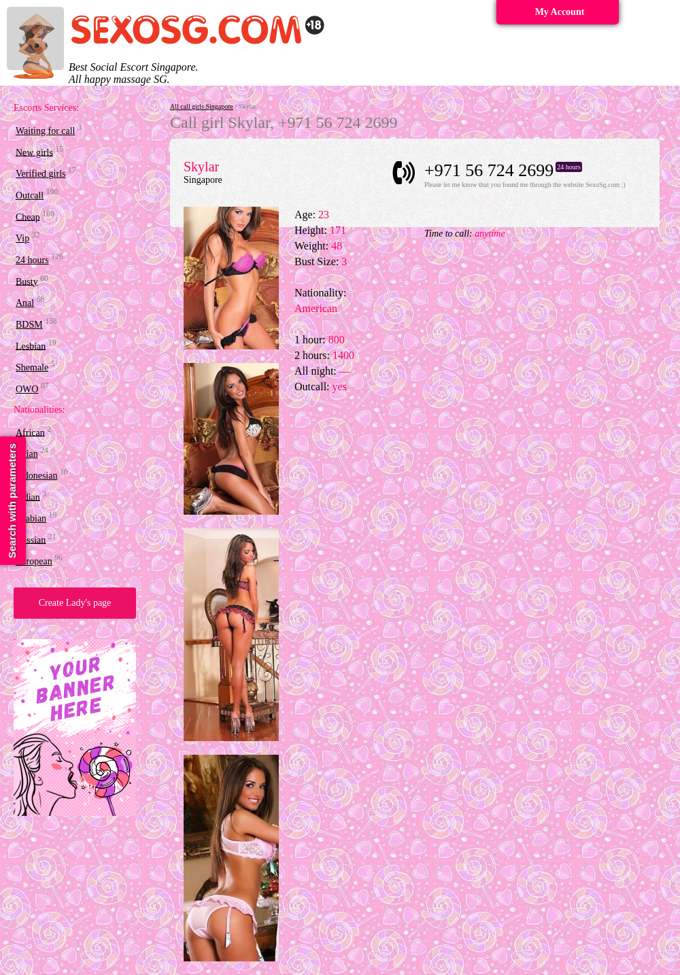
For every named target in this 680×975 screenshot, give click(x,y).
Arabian (31, 518)
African (30, 432)
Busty (27, 281)
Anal (25, 303)
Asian (27, 454)
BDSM (29, 325)
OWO (27, 389)
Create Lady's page (75, 603)
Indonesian (36, 476)
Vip (22, 238)
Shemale (32, 367)
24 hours (32, 260)
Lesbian (31, 346)
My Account (560, 12)
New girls (34, 152)
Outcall (30, 195)
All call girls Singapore (201, 106)
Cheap (28, 216)
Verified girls (40, 174)
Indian (28, 497)
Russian (31, 539)
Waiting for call (45, 131)
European (34, 561)
